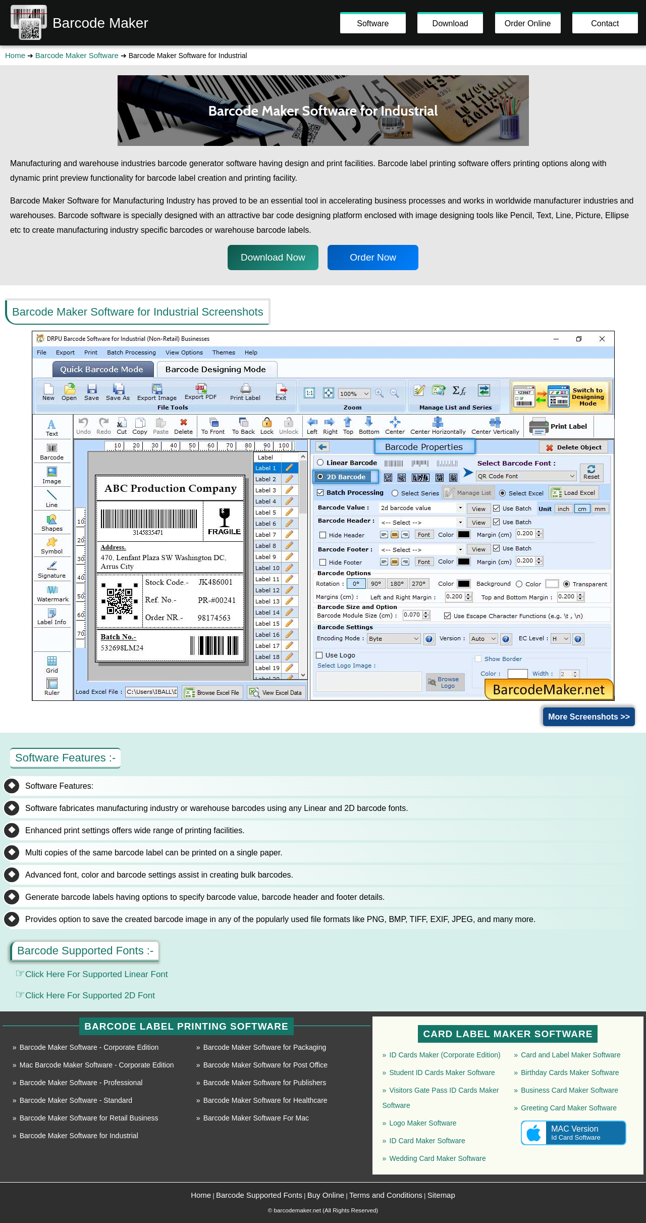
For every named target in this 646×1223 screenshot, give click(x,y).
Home (15, 55)
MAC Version (573, 1133)
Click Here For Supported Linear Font (96, 974)
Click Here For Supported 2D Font (90, 995)
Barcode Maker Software (77, 55)
